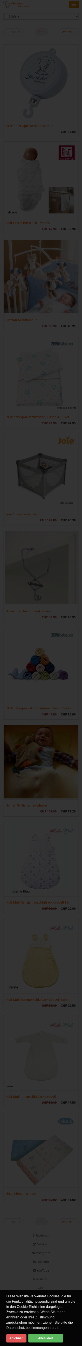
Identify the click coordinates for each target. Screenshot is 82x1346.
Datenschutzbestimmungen (27, 1328)
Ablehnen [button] (16, 1338)
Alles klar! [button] (45, 1338)
